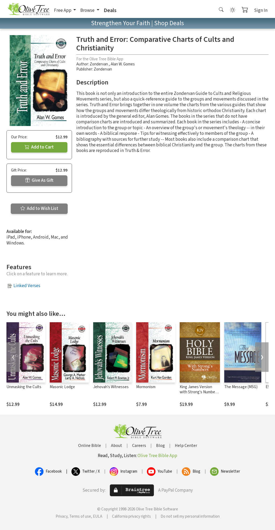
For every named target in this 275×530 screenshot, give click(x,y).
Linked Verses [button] (26, 286)
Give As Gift (39, 180)
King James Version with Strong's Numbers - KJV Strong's (199, 392)
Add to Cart (39, 147)
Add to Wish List (39, 208)
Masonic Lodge (62, 387)
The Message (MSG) (241, 387)
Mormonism (145, 387)
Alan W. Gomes (123, 64)
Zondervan (99, 64)
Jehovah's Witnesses (111, 387)
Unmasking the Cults (23, 387)
